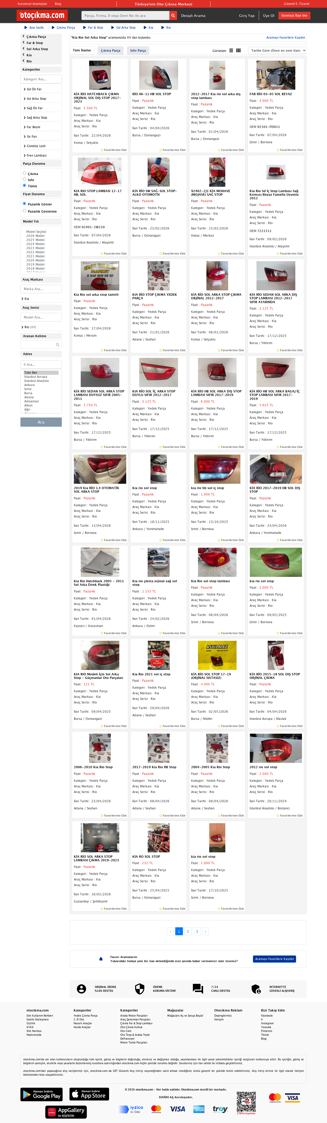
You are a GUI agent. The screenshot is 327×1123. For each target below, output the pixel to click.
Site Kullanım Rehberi (40, 1015)
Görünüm (219, 51)
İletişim (219, 1019)
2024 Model (41, 244)
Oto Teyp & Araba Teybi (135, 1034)
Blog (58, 4)
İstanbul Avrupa (41, 377)
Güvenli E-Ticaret (296, 4)
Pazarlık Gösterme (42, 211)
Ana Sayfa (34, 27)
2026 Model (41, 236)
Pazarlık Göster (40, 204)
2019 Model (41, 264)
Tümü (32, 186)
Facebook (267, 1015)
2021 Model (41, 256)
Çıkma (33, 174)
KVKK (30, 1027)
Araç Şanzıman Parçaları (135, 1019)
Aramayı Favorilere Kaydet (285, 37)
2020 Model (41, 260)
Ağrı (41, 410)
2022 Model (41, 252)
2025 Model (41, 240)
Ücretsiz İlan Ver (294, 15)
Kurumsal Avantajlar (32, 4)
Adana (41, 397)
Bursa (41, 393)
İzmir (41, 389)
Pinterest (266, 1030)
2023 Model (41, 248)
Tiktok (265, 1034)
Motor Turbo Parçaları (133, 1042)
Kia (148, 27)
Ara (41, 422)
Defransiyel (127, 1038)
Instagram (267, 1023)
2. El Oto (79, 1019)
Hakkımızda (34, 1034)
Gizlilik (31, 1023)
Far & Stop (93, 27)
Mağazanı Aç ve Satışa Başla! (185, 1015)
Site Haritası (34, 1030)
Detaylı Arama (193, 15)
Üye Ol (268, 15)
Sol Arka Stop (123, 27)
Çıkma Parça (63, 27)
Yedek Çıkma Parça (86, 1015)
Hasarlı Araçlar (83, 1023)
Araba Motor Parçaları (134, 1015)
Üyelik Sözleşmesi (38, 1019)
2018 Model (41, 269)
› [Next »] (205, 931)
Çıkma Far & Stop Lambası (136, 1023)
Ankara (41, 385)
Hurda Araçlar (82, 1027)
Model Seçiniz (41, 232)
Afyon (41, 405)
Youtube (266, 1027)
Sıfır (31, 180)
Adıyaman (41, 401)
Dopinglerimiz (223, 1015)
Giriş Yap (247, 15)
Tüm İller (41, 373)
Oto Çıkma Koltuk (131, 1027)
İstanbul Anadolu (41, 381)
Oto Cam (125, 1030)
